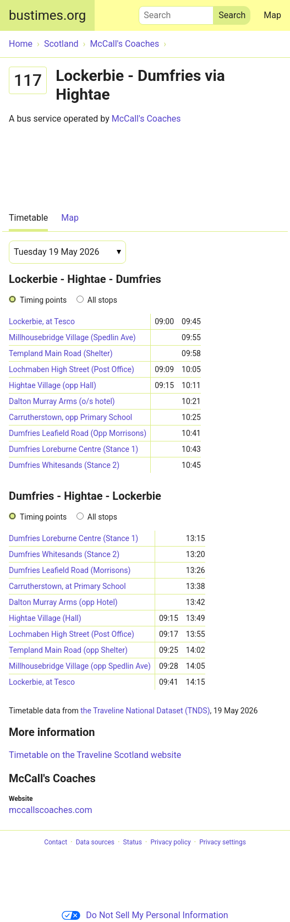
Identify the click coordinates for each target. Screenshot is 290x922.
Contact (55, 842)
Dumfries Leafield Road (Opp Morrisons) (77, 433)
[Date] (67, 252)
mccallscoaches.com (50, 810)
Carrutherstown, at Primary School (67, 586)
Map (272, 15)
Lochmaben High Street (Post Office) (71, 369)
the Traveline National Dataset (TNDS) (145, 710)
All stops (102, 300)
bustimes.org (47, 15)
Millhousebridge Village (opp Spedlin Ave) (80, 666)
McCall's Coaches (146, 118)
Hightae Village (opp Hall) (52, 385)
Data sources (95, 842)
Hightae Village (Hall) (45, 618)
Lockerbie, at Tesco (42, 321)
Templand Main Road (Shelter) (61, 353)
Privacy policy (170, 842)
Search (176, 12)
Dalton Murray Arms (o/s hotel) (62, 401)
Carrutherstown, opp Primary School (70, 417)
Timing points (43, 300)
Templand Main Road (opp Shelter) (68, 650)
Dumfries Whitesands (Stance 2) (64, 465)
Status (132, 842)
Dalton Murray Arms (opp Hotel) (63, 602)
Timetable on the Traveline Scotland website (95, 755)
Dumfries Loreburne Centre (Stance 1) (73, 449)
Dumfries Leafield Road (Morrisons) (69, 570)
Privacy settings (222, 842)
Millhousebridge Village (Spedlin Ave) (72, 337)
